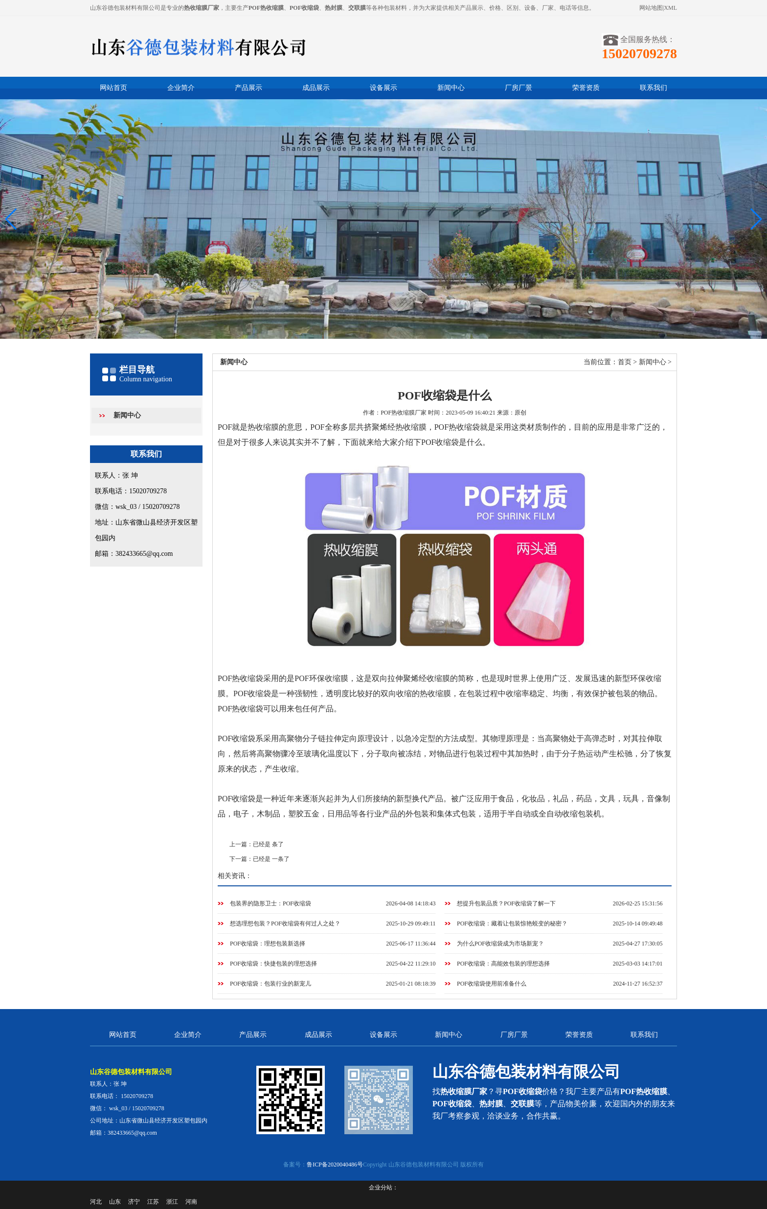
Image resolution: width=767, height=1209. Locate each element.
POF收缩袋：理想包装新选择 (267, 943)
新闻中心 (451, 87)
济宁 (134, 1201)
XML (670, 7)
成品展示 (316, 87)
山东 (115, 1201)
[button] (755, 219)
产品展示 (248, 87)
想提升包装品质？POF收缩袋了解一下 (506, 903)
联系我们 (653, 87)
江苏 (153, 1201)
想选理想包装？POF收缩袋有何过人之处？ (285, 923)
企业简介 (181, 87)
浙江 (172, 1201)
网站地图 (651, 7)
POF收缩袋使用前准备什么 (491, 983)
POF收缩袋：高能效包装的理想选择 (503, 963)
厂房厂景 (518, 87)
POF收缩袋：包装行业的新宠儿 (270, 983)
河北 (96, 1201)
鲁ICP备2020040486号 (335, 1164)
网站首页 (113, 87)
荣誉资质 (586, 87)
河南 (191, 1201)
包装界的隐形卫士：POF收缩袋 (270, 903)
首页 (625, 362)
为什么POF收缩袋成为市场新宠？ (500, 943)
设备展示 (383, 87)
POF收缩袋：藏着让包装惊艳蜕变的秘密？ (512, 923)
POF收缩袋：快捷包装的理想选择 (273, 963)
